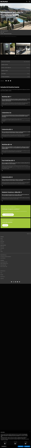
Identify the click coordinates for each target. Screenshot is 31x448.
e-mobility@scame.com (5, 428)
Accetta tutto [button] (27, 446)
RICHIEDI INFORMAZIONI (9, 379)
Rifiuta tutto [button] (20, 446)
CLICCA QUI (5, 390)
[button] (30, 431)
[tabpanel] (8, 48)
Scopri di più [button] (4, 446)
